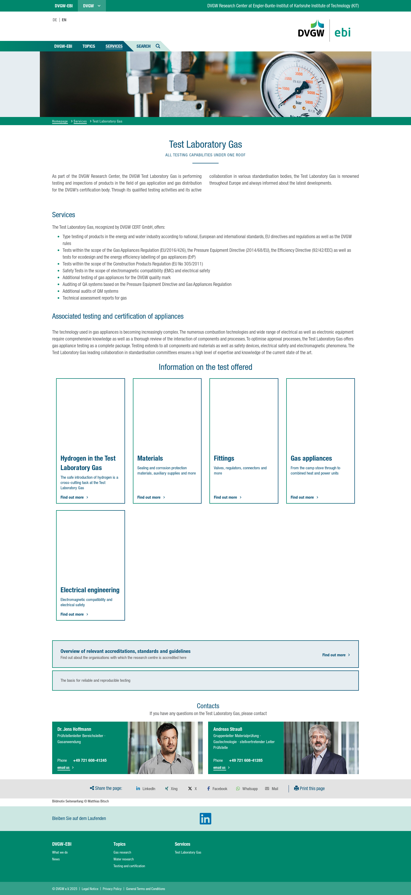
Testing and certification (129, 866)
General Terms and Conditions (145, 888)
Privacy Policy (112, 888)
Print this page (309, 788)
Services (114, 46)
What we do (60, 852)
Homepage (60, 121)
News (56, 859)
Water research (123, 859)
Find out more (336, 654)
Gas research (122, 852)
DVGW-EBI (63, 46)
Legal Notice (90, 888)
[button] (145, 788)
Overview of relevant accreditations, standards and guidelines (126, 651)
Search (148, 46)
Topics (89, 46)
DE (55, 20)
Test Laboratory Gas (188, 852)
